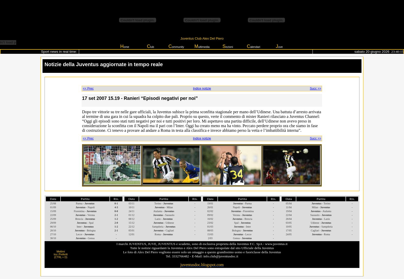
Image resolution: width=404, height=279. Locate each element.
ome (124, 46)
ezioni (228, 46)
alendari (253, 46)
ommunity (176, 46)
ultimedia (201, 46)
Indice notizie (202, 88)
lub (150, 46)
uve (279, 46)
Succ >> (315, 88)
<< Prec (88, 88)
